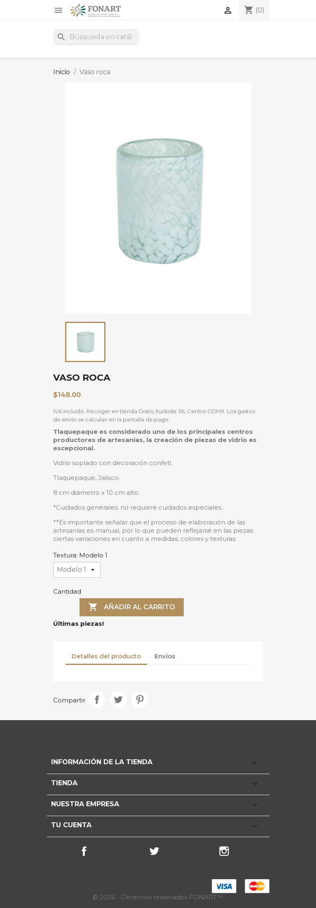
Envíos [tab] (164, 656)
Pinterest (139, 699)
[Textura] (77, 570)
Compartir (97, 699)
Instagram (224, 851)
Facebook (84, 851)
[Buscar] (96, 37)
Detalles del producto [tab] (106, 656)
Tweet (118, 699)
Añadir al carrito (131, 607)
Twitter (154, 851)
